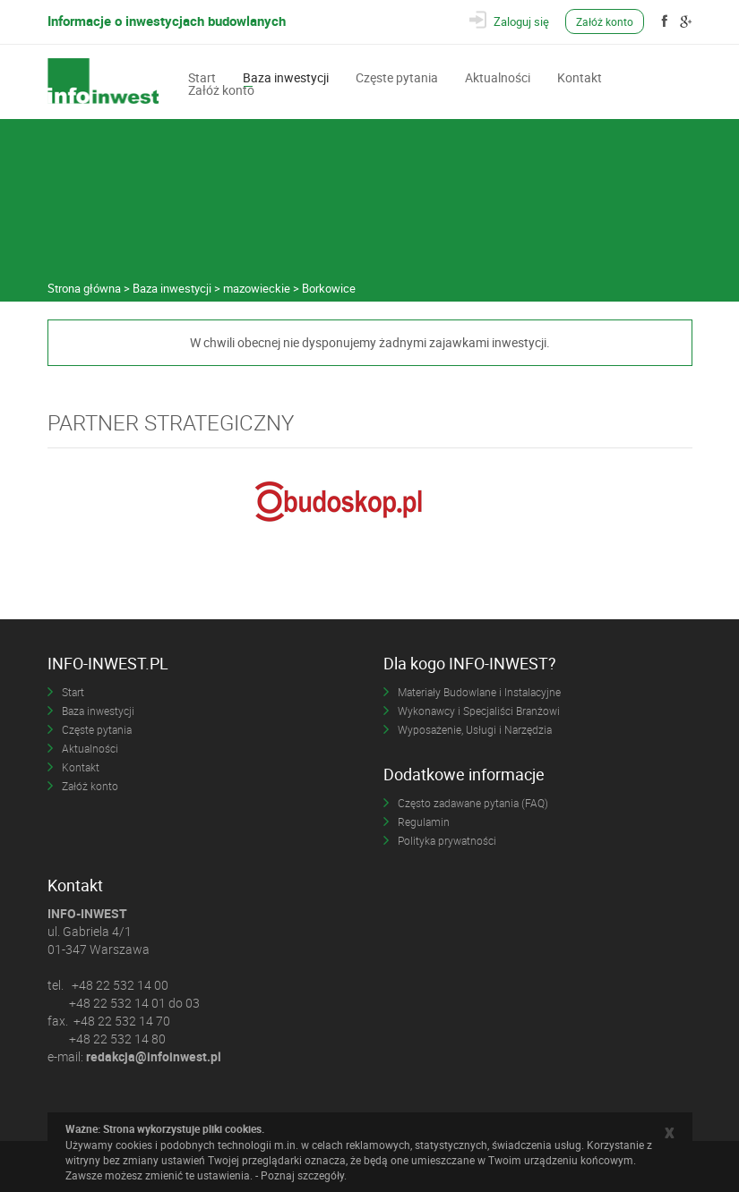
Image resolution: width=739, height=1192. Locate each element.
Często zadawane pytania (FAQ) (473, 803)
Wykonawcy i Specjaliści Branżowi (479, 710)
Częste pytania (397, 76)
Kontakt (579, 76)
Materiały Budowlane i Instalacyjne (479, 692)
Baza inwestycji (286, 76)
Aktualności (497, 76)
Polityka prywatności (447, 840)
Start (202, 76)
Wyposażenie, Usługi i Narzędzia (475, 729)
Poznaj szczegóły (302, 1175)
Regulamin (424, 821)
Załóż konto (604, 21)
